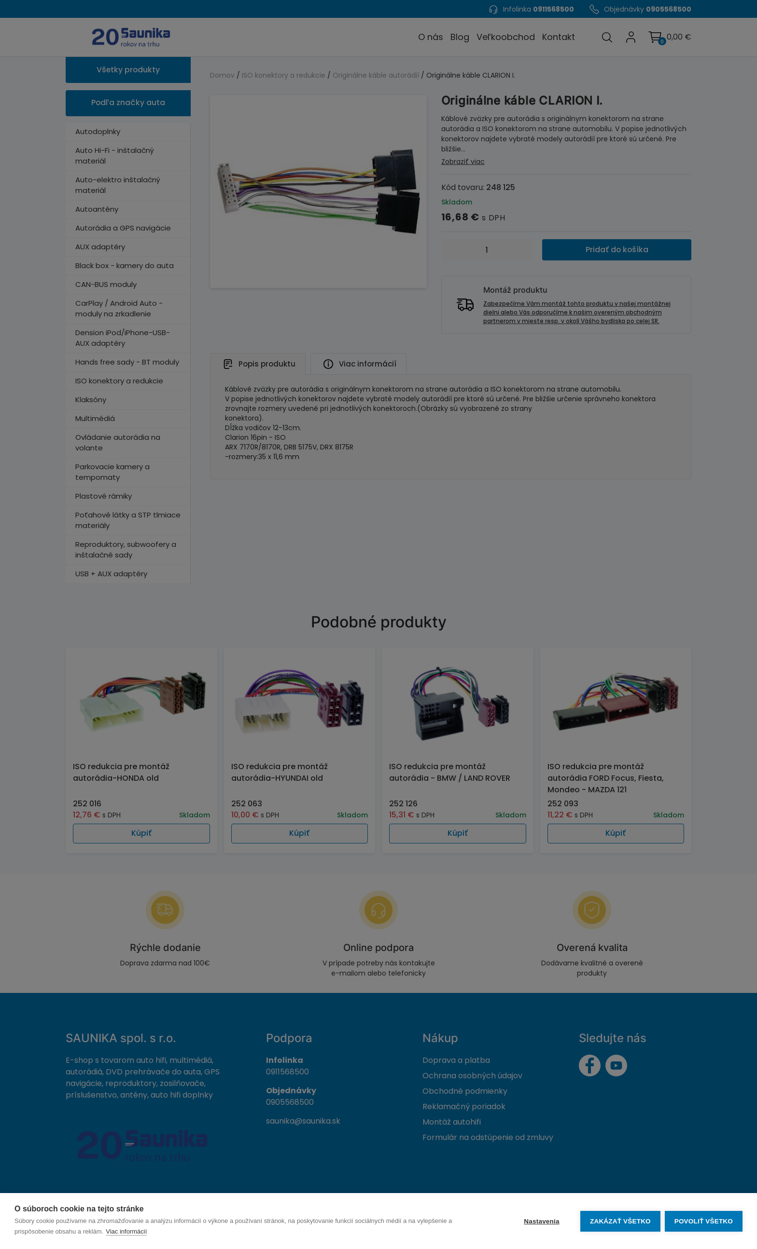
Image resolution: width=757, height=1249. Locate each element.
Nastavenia (541, 1221)
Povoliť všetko (703, 1221)
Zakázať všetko (619, 1221)
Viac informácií (126, 1231)
